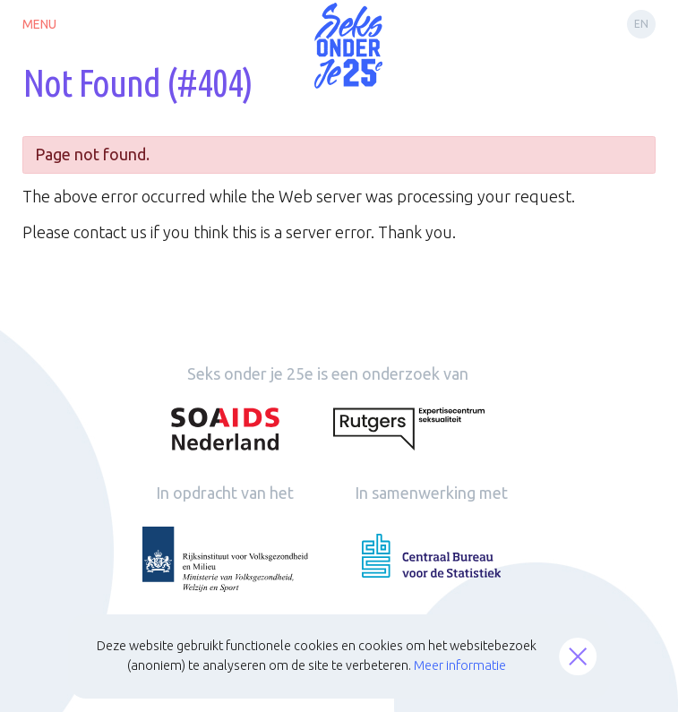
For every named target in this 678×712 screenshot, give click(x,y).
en (641, 24)
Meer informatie (460, 665)
